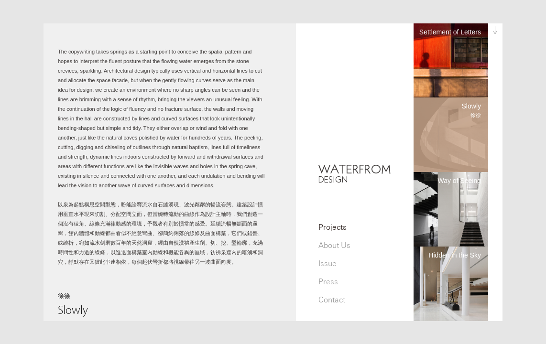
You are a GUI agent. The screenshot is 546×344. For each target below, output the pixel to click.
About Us (334, 245)
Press (328, 281)
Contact (331, 299)
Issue (327, 263)
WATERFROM (354, 173)
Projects (332, 227)
